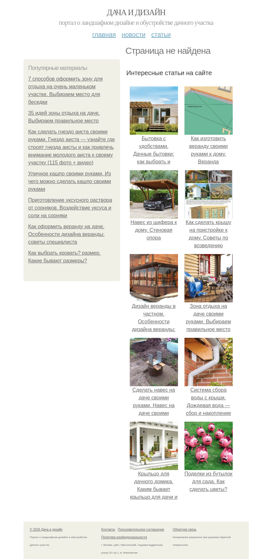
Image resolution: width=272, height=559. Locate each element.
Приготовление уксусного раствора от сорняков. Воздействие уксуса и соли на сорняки (70, 207)
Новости (133, 34)
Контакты (108, 529)
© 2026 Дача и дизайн (46, 529)
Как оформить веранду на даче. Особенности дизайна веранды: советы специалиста (66, 234)
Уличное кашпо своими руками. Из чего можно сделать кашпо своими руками (69, 181)
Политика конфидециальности (124, 537)
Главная (104, 34)
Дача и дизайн (136, 12)
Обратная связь (185, 529)
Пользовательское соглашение (141, 529)
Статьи (161, 34)
